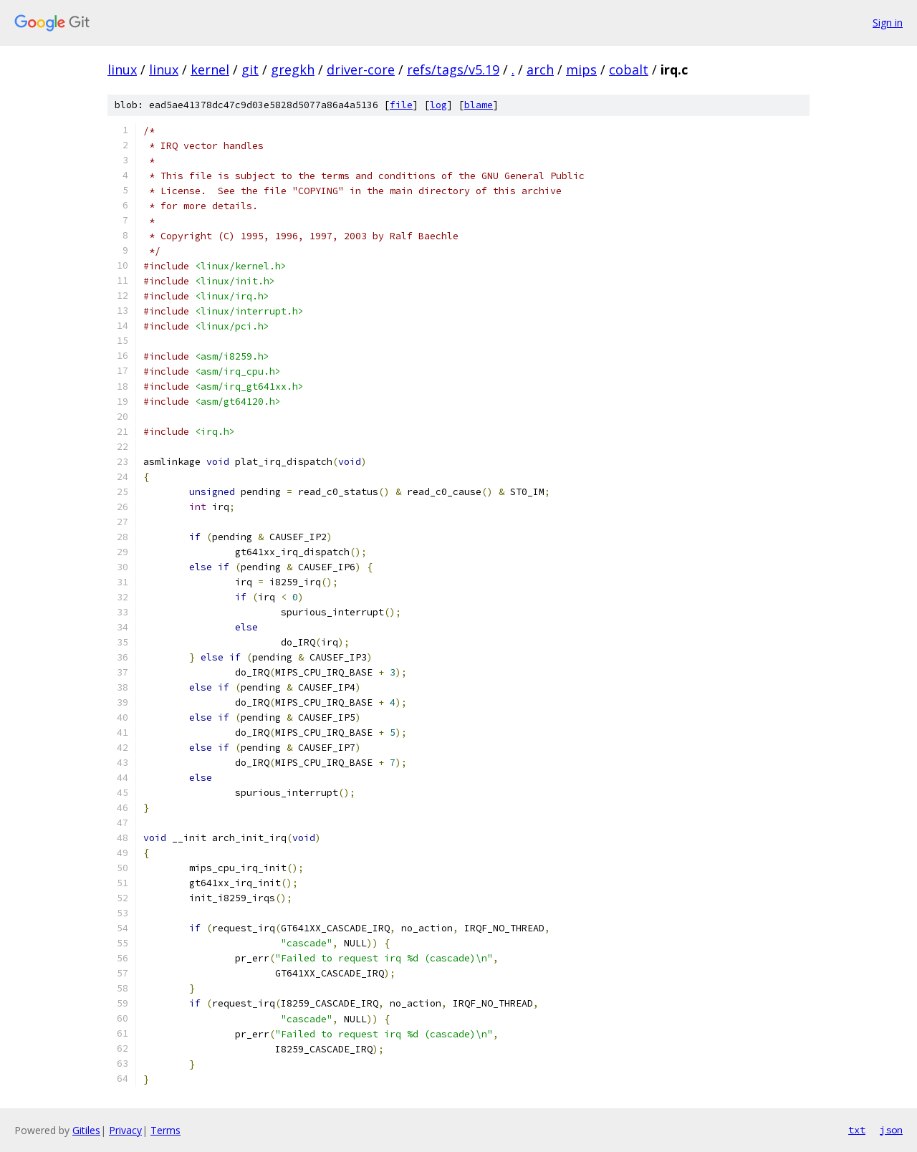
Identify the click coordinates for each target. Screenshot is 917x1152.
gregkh (293, 69)
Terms (165, 1130)
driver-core (361, 69)
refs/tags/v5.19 (453, 69)
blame (478, 105)
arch (540, 69)
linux (122, 69)
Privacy (125, 1130)
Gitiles (86, 1130)
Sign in (888, 22)
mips (581, 69)
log (438, 105)
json (891, 1129)
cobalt (628, 69)
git (250, 69)
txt (856, 1129)
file (401, 105)
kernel (210, 69)
